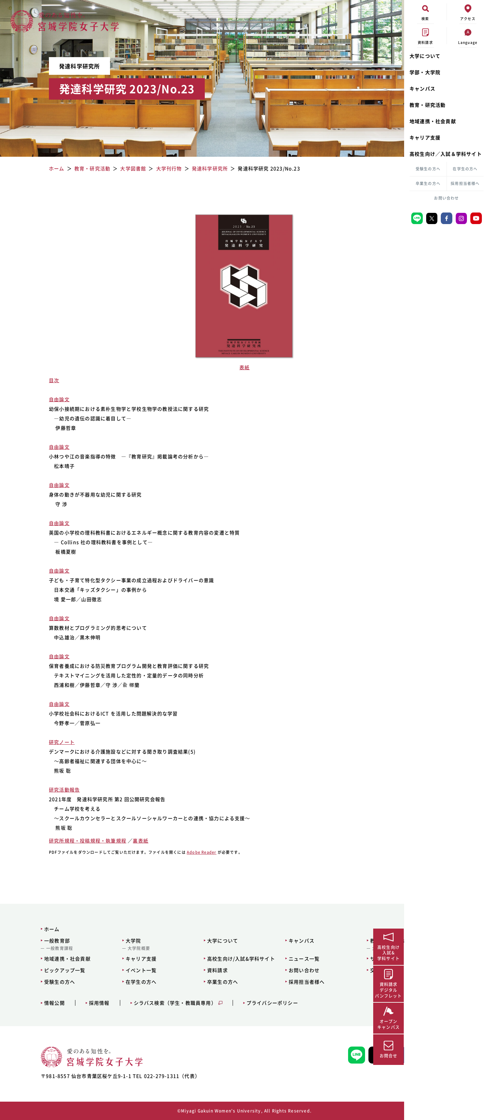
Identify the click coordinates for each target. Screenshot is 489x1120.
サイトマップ (329, 958)
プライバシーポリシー (251, 1003)
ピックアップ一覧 (44, 970)
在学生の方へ (465, 169)
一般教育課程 (39, 948)
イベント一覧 (111, 970)
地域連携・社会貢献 (433, 121)
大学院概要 (109, 948)
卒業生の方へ (428, 183)
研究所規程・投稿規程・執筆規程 (79, 840)
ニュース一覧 (257, 958)
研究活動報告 (55, 789)
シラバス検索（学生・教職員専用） (154, 1003)
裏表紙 (132, 840)
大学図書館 (327, 948)
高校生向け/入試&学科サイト (203, 958)
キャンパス (422, 88)
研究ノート (53, 742)
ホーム (31, 929)
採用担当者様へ (465, 183)
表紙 (202, 367)
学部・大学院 (425, 72)
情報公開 (34, 1003)
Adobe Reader (193, 852)
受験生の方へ (428, 169)
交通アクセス (329, 970)
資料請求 (179, 970)
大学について (425, 55)
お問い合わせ (446, 198)
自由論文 (50, 399)
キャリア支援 (425, 137)
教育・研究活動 (428, 104)
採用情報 (78, 1003)
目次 (45, 380)
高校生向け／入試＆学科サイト (446, 153)
